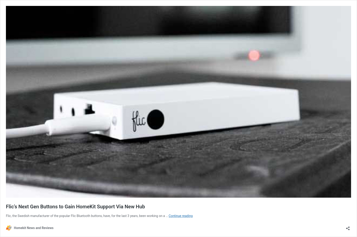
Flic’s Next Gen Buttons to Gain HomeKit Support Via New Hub (75, 206)
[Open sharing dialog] (348, 226)
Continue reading (181, 216)
